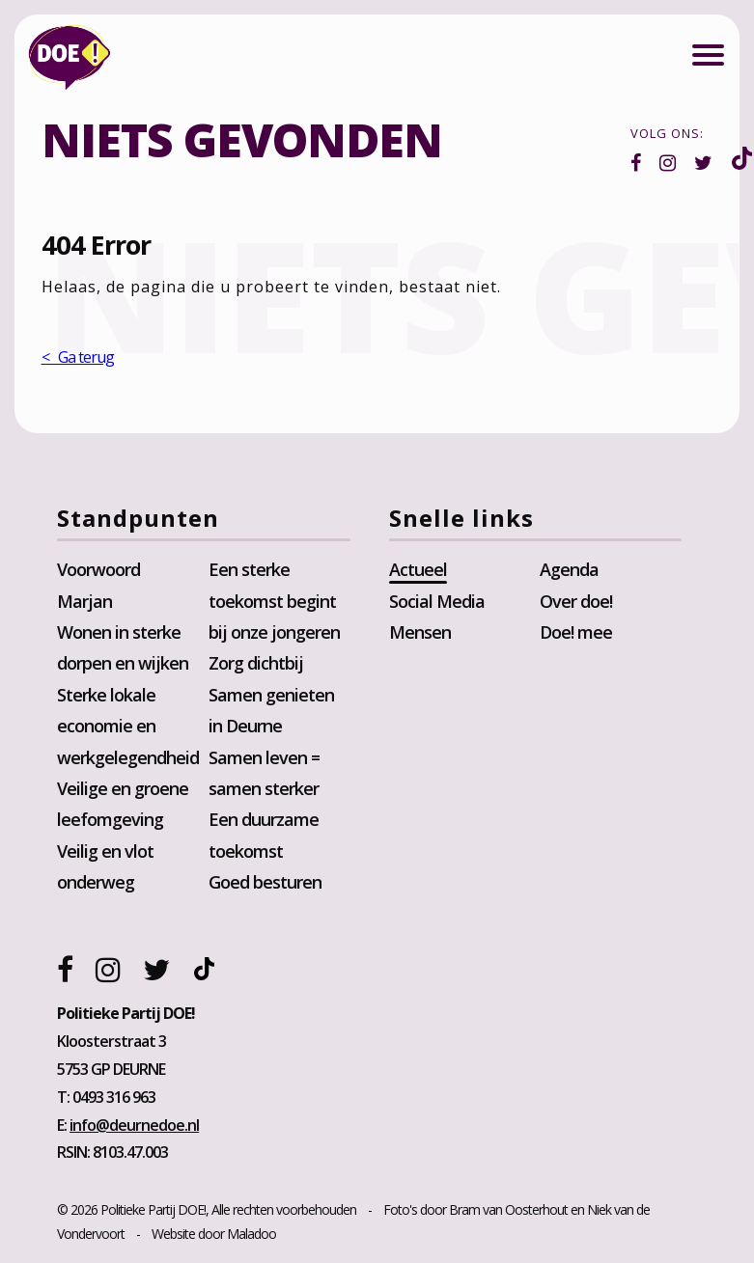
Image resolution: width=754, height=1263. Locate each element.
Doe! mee (576, 633)
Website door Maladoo (215, 1234)
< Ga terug (78, 358)
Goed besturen (265, 882)
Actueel (418, 570)
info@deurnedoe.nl (135, 1126)
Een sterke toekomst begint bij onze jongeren (274, 602)
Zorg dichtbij (256, 663)
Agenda (569, 570)
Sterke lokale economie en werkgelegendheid (129, 727)
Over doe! (576, 601)
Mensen (420, 633)
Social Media (437, 601)
